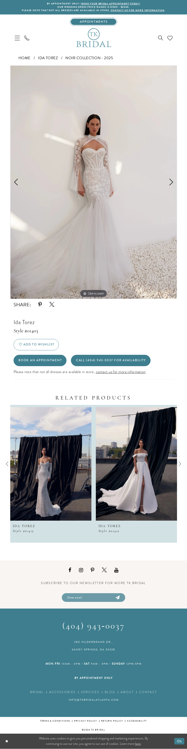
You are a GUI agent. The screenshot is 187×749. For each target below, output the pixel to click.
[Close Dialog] (7, 741)
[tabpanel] (93, 182)
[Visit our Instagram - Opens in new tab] (81, 570)
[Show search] (160, 38)
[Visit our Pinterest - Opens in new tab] (92, 570)
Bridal (37, 692)
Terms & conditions (55, 721)
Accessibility (137, 721)
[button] (17, 38)
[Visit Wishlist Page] (170, 38)
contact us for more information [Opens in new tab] (121, 371)
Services (90, 692)
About (127, 692)
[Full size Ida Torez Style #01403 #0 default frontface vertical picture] (93, 182)
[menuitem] (17, 38)
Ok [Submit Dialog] (179, 741)
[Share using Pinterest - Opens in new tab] (40, 304)
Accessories (62, 692)
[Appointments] (93, 22)
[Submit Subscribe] (117, 597)
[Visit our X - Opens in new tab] (104, 570)
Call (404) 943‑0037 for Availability (111, 360)
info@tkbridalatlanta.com (93, 700)
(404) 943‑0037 (93, 626)
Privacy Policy (85, 721)
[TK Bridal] (93, 37)
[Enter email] (93, 597)
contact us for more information (138, 10)
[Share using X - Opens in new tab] (51, 305)
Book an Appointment (40, 360)
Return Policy (112, 721)
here (138, 744)
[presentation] (50, 464)
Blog (110, 692)
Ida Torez (48, 58)
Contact (148, 692)
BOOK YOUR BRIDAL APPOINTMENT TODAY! (110, 4)
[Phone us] (27, 38)
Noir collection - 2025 (89, 58)
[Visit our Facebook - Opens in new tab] (70, 570)
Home (24, 58)
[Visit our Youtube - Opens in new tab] (116, 570)
